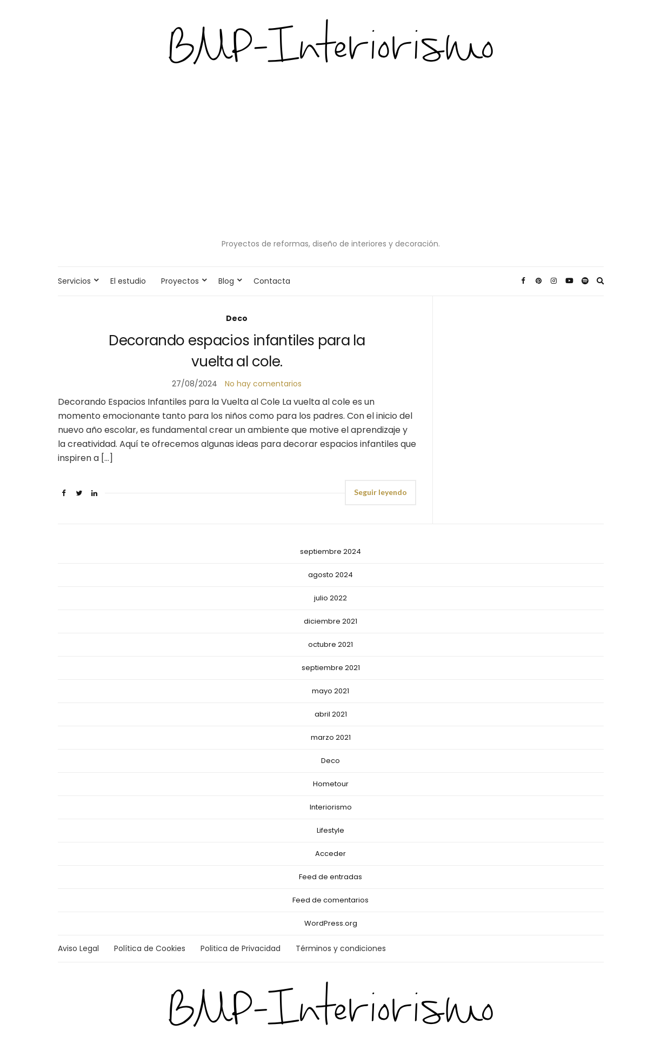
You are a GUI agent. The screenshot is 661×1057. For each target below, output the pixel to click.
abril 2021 (331, 714)
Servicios (74, 281)
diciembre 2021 (330, 621)
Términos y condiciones (341, 948)
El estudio (128, 281)
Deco (237, 318)
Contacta (271, 281)
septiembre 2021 (331, 668)
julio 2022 (330, 598)
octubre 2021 (330, 644)
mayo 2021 (330, 691)
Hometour (331, 784)
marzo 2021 (331, 737)
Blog (226, 281)
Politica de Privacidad (241, 948)
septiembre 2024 (330, 551)
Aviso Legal (78, 948)
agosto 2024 (330, 575)
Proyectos (180, 281)
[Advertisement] (330, 154)
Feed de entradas (330, 877)
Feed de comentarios (330, 900)
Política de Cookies (149, 948)
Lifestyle (330, 830)
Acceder (330, 853)
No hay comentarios (263, 383)
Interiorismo (331, 807)
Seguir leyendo (380, 492)
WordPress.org (330, 923)
